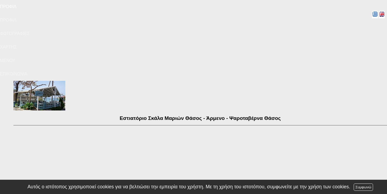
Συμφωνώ (363, 187)
